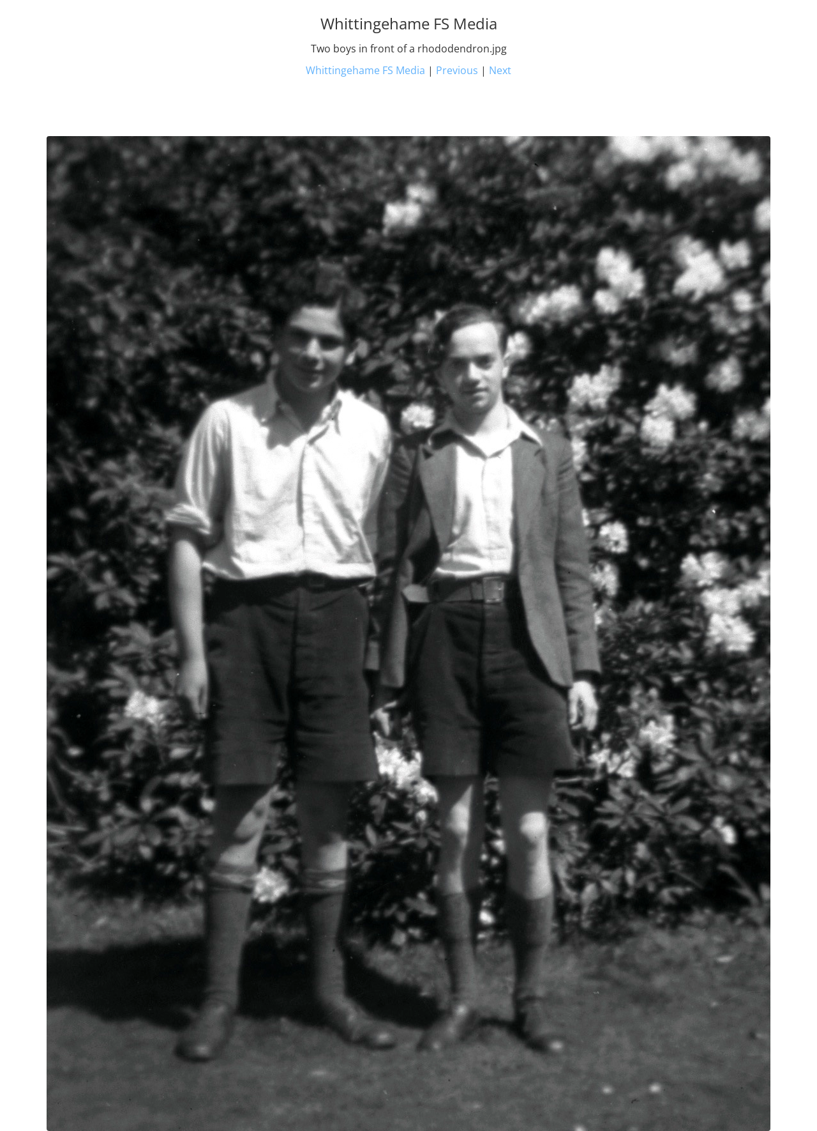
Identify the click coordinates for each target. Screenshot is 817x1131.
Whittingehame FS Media (365, 70)
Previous (457, 70)
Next (500, 70)
